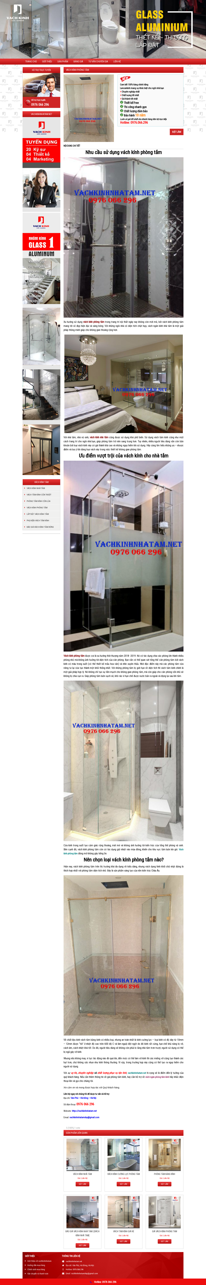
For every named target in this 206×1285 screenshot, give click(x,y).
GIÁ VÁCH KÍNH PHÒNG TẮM (164, 1231)
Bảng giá (78, 61)
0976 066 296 (40, 105)
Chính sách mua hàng (36, 1269)
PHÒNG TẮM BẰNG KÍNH (164, 1174)
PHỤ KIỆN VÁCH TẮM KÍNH (38, 520)
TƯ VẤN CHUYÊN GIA (98, 61)
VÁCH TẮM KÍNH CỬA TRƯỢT (39, 494)
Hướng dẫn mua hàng (36, 1265)
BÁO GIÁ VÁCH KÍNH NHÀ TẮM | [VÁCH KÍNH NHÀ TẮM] (82, 1233)
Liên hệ (117, 61)
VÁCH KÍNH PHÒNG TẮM (37, 507)
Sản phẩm (62, 61)
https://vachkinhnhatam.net (84, 1111)
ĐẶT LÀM (82, 1184)
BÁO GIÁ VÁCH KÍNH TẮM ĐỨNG (40, 527)
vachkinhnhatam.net (137, 1073)
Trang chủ (31, 61)
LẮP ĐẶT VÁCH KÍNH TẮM (38, 514)
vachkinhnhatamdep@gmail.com (84, 1117)
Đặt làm (176, 131)
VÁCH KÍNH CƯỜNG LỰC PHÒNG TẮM (123, 1174)
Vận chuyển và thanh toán (37, 1273)
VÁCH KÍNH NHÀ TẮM (82, 1174)
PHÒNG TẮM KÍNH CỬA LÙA (38, 501)
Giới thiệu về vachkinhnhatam (39, 1261)
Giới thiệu (47, 61)
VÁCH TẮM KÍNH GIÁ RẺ (123, 1231)
